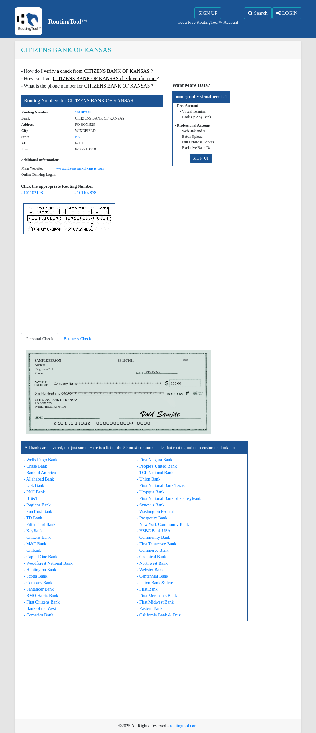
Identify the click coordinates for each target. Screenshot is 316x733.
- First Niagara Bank (155, 459)
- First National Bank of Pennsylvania (169, 498)
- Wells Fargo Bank (40, 459)
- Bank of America (40, 472)
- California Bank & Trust (159, 615)
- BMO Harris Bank (41, 595)
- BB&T (31, 498)
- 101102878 (85, 192)
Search (258, 13)
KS (77, 137)
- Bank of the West (40, 608)
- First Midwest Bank (155, 602)
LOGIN (286, 13)
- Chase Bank (35, 466)
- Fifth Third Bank (40, 524)
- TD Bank (33, 518)
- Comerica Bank (38, 615)
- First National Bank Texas (161, 485)
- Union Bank (148, 479)
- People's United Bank (157, 466)
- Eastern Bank (150, 608)
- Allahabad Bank (39, 479)
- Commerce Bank (153, 550)
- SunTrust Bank (38, 511)
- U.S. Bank (34, 485)
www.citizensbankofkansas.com (80, 168)
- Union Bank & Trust (156, 582)
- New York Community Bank (163, 524)
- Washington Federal (155, 511)
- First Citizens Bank (42, 602)
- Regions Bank (37, 505)
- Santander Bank (39, 589)
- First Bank (147, 589)
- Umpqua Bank (150, 492)
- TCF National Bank (155, 472)
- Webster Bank (150, 569)
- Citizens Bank (37, 537)
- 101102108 (32, 192)
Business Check (77, 339)
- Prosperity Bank (152, 518)
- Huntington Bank (40, 569)
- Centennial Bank (152, 576)
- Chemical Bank (151, 557)
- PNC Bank (34, 492)
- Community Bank (153, 537)
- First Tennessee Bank (156, 544)
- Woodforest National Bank (48, 563)
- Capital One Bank (40, 557)
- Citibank (32, 550)
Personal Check (39, 339)
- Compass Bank (38, 582)
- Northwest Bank (152, 563)
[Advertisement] (134, 285)
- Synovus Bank (150, 505)
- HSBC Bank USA (154, 531)
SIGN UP (208, 13)
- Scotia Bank (35, 576)
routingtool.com (184, 725)
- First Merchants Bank (157, 595)
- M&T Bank (35, 544)
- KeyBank (33, 531)
